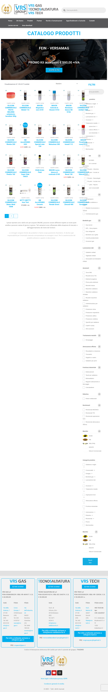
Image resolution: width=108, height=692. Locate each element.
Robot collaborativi (91, 398)
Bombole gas (90, 113)
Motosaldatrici (90, 378)
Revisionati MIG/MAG (92, 409)
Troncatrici (89, 354)
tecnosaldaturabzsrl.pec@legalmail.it (55, 638)
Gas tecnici (89, 225)
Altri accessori (90, 329)
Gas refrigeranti (90, 231)
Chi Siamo (19, 21)
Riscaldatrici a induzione (93, 351)
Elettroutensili (90, 372)
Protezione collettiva (92, 319)
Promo (88, 522)
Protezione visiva (91, 309)
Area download (27, 25)
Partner (39, 21)
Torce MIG (89, 272)
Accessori (88, 120)
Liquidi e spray (90, 325)
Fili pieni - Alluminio (93, 169)
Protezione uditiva (91, 316)
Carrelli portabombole (92, 238)
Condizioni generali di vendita (54, 684)
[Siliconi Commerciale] (92, 451)
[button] (3, 59)
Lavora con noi (13, 25)
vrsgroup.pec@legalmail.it (92, 640)
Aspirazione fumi (91, 126)
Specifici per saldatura (92, 322)
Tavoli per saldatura (91, 375)
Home (10, 21)
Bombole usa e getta (92, 234)
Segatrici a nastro (91, 357)
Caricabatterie (90, 387)
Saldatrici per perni (91, 361)
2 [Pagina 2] (11, 216)
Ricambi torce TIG (91, 276)
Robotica (92, 394)
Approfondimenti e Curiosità (75, 21)
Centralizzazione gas (92, 214)
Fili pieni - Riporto (92, 184)
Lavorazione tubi (90, 116)
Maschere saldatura (91, 289)
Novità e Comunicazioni (54, 21)
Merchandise (89, 149)
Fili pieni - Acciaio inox (93, 181)
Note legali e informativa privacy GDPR (54, 679)
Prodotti (30, 21)
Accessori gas (90, 241)
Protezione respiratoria (92, 312)
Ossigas (92, 195)
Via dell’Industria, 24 (28, 610)
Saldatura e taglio (91, 104)
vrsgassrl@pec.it (19, 645)
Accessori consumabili (92, 188)
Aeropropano (89, 199)
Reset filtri (90, 561)
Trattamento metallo (91, 123)
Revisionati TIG (90, 413)
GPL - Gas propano (91, 228)
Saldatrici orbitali (90, 252)
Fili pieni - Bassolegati (93, 178)
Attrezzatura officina (91, 129)
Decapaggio (89, 340)
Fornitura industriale (91, 133)
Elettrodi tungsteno (91, 279)
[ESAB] (87, 435)
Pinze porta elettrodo (92, 282)
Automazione (90, 136)
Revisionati (92, 406)
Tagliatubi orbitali (91, 255)
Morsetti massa (90, 285)
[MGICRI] (88, 447)
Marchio (92, 431)
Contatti (92, 21)
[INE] (87, 439)
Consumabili (92, 156)
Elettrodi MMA (90, 160)
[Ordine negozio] (66, 83)
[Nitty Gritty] (89, 443)
